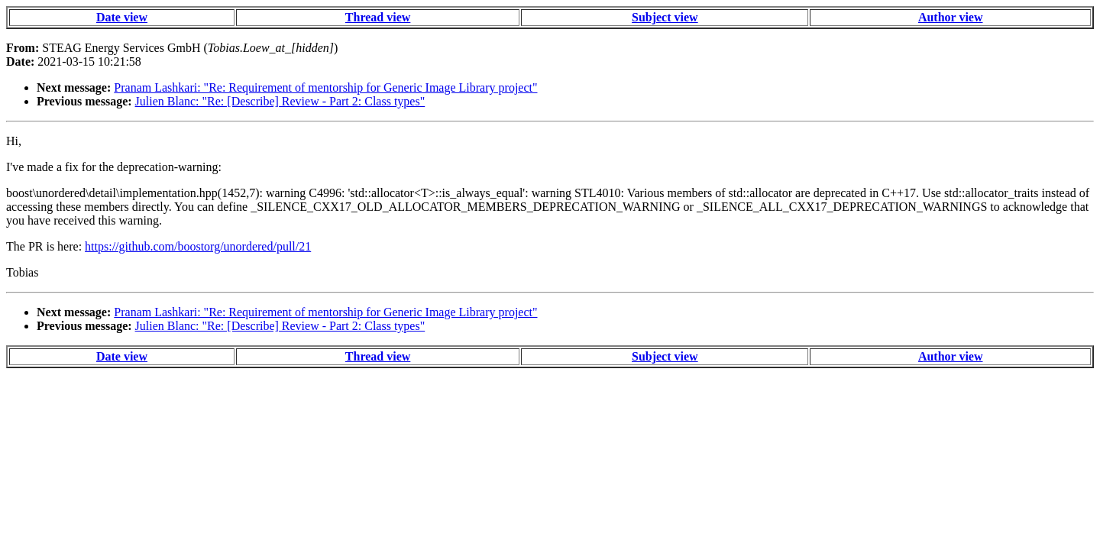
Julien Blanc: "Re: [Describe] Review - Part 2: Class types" (280, 101)
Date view (121, 17)
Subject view (665, 17)
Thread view (377, 17)
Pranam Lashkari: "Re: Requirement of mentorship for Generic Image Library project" (325, 87)
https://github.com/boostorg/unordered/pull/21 (198, 246)
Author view (950, 17)
